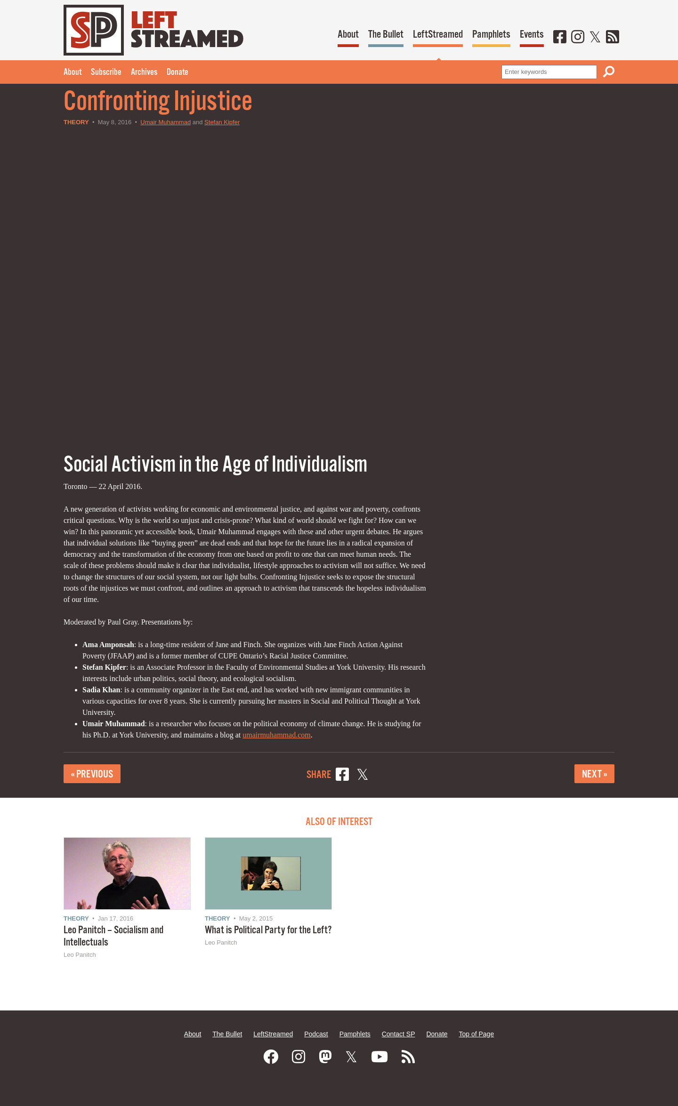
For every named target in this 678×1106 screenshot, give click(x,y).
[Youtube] (379, 1057)
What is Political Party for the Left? (268, 930)
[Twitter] (595, 37)
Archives (144, 72)
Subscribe (106, 72)
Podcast (316, 1034)
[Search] (608, 72)
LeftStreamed (438, 34)
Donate (177, 72)
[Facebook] (559, 37)
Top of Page (476, 1034)
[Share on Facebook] (342, 776)
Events (532, 34)
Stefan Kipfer (222, 122)
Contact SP (398, 1034)
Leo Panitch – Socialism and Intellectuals (113, 936)
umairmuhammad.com (276, 735)
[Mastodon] (325, 1057)
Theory (76, 122)
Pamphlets (491, 34)
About (348, 34)
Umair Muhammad (165, 122)
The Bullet (386, 34)
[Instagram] (577, 37)
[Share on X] (362, 776)
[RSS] (612, 37)
